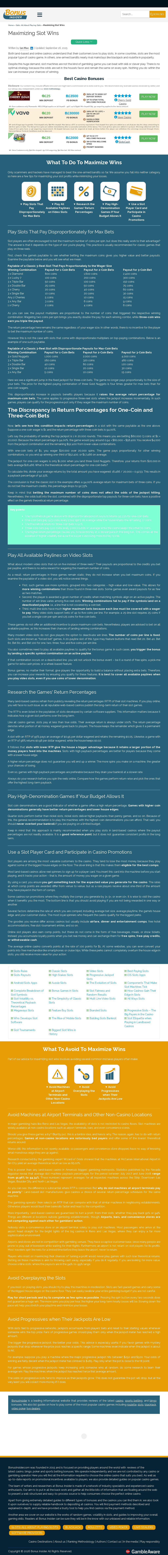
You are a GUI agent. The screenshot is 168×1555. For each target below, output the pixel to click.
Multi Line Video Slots (102, 998)
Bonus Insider (39, 1551)
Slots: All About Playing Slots (28, 25)
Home (11, 25)
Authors (101, 1541)
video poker (18, 1408)
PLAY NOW (148, 96)
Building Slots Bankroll (102, 1018)
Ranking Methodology (80, 1541)
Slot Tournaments (24, 1030)
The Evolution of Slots (102, 982)
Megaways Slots (24, 1010)
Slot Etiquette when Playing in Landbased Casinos (137, 1022)
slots (141, 1404)
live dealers (33, 1408)
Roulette (95, 1527)
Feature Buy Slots (62, 1010)
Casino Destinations (40, 1541)
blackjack (150, 1404)
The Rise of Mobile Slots (66, 1018)
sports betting (133, 1400)
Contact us (114, 1541)
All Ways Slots (136, 998)
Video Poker (118, 1527)
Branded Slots (98, 1010)
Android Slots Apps (25, 982)
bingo (153, 1400)
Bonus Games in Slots (65, 990)
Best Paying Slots (138, 971)
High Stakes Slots (62, 975)
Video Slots (96, 971)
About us (59, 1541)
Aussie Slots (59, 982)
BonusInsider (19, 1400)
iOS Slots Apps (136, 975)
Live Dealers (144, 1527)
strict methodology (52, 89)
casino (119, 1400)
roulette (131, 1404)
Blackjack (73, 1527)
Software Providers (26, 1533)
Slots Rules (20, 971)
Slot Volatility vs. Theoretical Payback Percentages (23, 1002)
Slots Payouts (22, 975)
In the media (130, 1541)
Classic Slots (59, 971)
